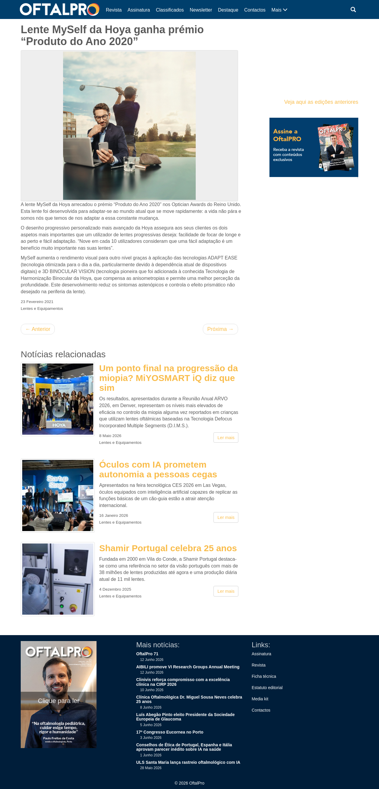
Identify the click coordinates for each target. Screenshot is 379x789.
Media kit (260, 698)
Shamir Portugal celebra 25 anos (168, 548)
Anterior (37, 329)
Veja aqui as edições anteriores (321, 102)
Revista (114, 9)
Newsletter (201, 9)
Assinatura (139, 9)
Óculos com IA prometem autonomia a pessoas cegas (158, 469)
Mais (280, 9)
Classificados (170, 9)
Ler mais (226, 437)
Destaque (228, 9)
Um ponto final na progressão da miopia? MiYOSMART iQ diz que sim (168, 378)
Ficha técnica (264, 676)
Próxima (220, 329)
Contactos (255, 9)
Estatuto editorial (267, 687)
